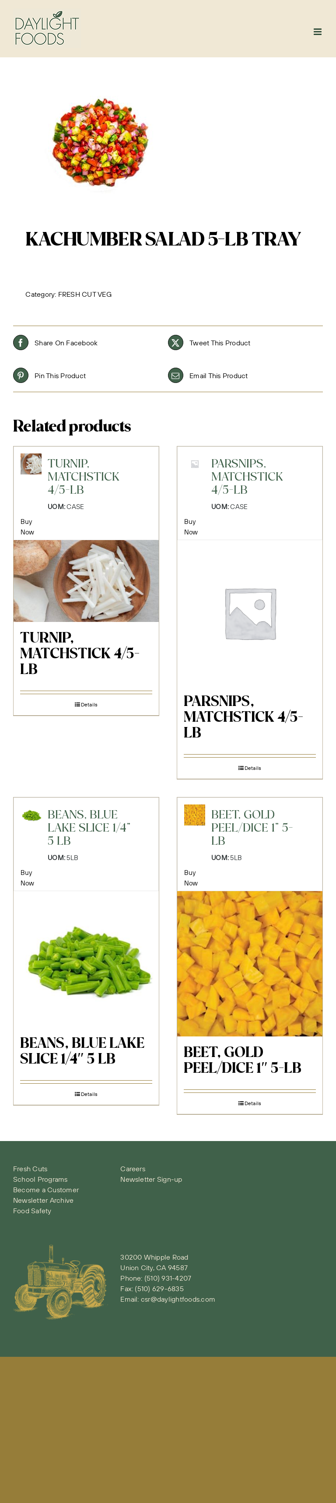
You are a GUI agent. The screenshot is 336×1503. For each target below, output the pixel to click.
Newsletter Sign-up (151, 1179)
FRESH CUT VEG (85, 294)
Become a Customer (46, 1189)
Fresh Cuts (30, 1168)
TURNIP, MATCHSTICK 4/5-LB (80, 654)
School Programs (40, 1179)
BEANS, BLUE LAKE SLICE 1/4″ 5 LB (82, 1052)
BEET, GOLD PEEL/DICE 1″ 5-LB (242, 1061)
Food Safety (32, 1210)
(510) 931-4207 (167, 1278)
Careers (132, 1168)
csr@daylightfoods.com (178, 1299)
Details (89, 704)
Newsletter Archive (43, 1200)
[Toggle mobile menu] (318, 31)
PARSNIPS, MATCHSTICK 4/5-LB (243, 717)
